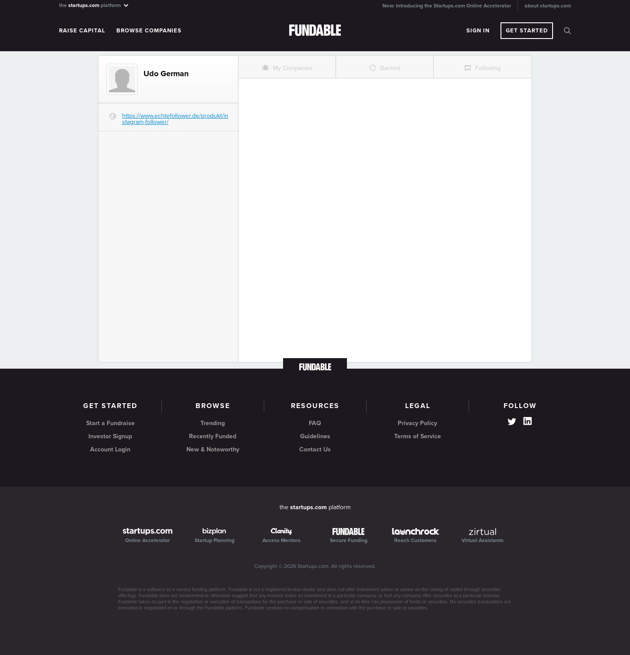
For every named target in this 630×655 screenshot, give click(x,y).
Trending (212, 423)
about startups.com (548, 6)
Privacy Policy (417, 423)
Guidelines (315, 436)
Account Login (110, 449)
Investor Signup (110, 436)
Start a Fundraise (110, 423)
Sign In (478, 30)
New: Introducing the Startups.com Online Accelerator (446, 6)
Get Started (527, 30)
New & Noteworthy (212, 449)
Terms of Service (417, 436)
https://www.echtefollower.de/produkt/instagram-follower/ (175, 119)
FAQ (315, 423)
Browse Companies (149, 30)
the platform (94, 5)
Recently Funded (212, 436)
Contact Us (315, 449)
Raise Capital (82, 30)
